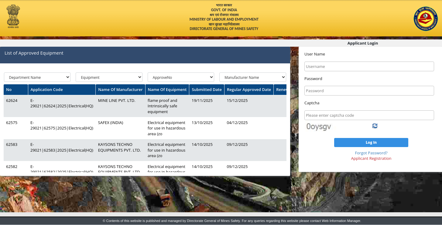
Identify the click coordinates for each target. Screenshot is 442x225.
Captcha (311, 103)
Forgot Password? (371, 153)
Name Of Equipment (167, 89)
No (9, 89)
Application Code (47, 89)
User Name (314, 54)
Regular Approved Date (249, 89)
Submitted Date (206, 89)
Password (313, 78)
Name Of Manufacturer (120, 89)
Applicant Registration (371, 158)
